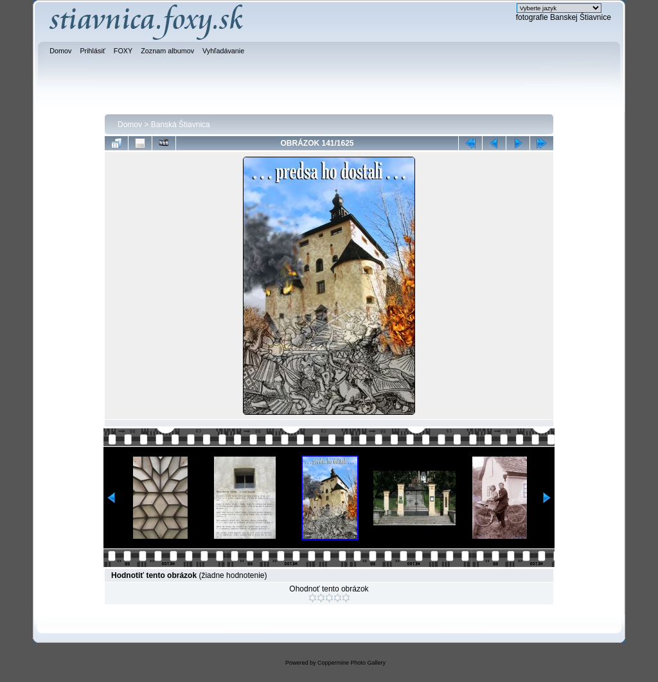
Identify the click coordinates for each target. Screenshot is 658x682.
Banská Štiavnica (180, 124)
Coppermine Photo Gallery (351, 663)
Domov (130, 124)
